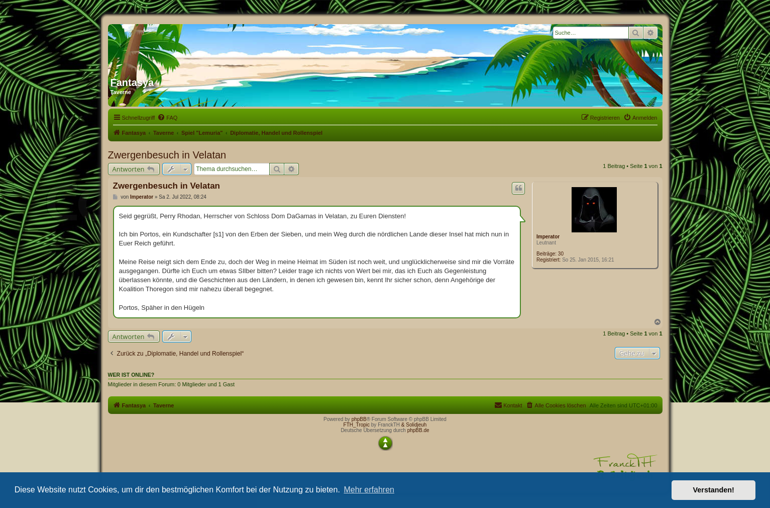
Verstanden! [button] (713, 490)
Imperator (548, 236)
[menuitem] (167, 118)
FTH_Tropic (357, 425)
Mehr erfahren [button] (369, 489)
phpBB (359, 419)
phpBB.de (418, 430)
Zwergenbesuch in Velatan (167, 154)
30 (561, 254)
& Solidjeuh (414, 425)
